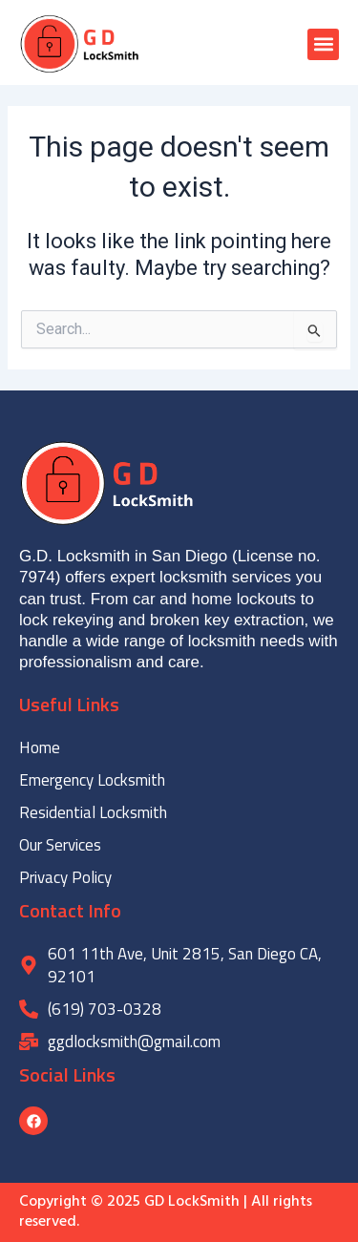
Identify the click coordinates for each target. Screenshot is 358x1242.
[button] (323, 44)
